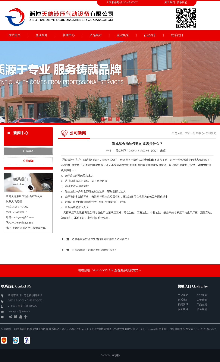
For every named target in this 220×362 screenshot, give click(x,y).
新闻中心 (198, 133)
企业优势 (201, 295)
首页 (187, 133)
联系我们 (182, 2)
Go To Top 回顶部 (110, 355)
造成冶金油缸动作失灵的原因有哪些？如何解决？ (101, 239)
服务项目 (183, 309)
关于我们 (169, 2)
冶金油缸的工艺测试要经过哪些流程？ (94, 250)
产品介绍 (201, 304)
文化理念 (183, 295)
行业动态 (28, 151)
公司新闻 (28, 161)
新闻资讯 (183, 304)
